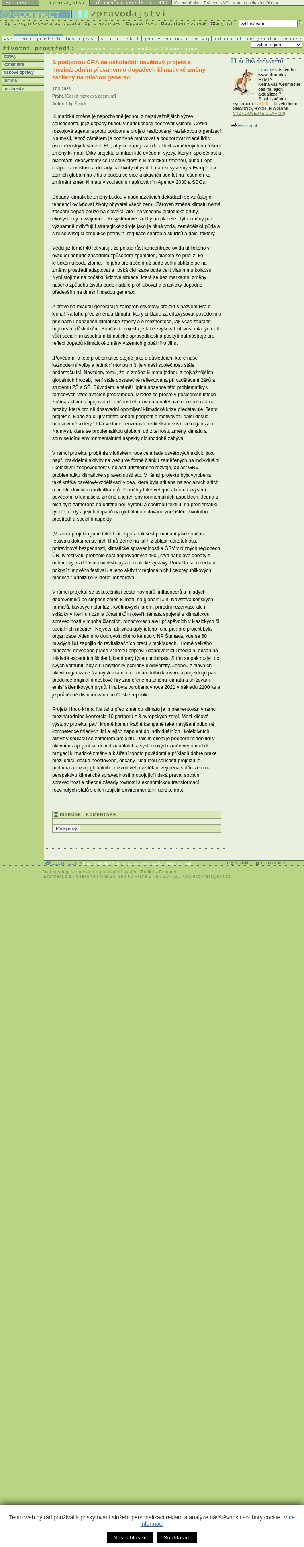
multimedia (13, 88)
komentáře (13, 64)
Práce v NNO (216, 2)
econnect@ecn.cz (212, 876)
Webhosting (56, 872)
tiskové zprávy (18, 72)
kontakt (241, 863)
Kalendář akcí (187, 2)
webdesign (82, 872)
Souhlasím (176, 1538)
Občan (271, 2)
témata (9, 80)
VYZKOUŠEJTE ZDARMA (258, 113)
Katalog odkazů (247, 2)
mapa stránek (273, 863)
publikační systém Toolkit (127, 872)
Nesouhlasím (130, 1538)
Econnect (169, 872)
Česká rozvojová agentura (90, 96)
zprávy (9, 56)
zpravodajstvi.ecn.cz (100, 48)
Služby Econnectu (261, 62)
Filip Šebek (76, 104)
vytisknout (244, 125)
